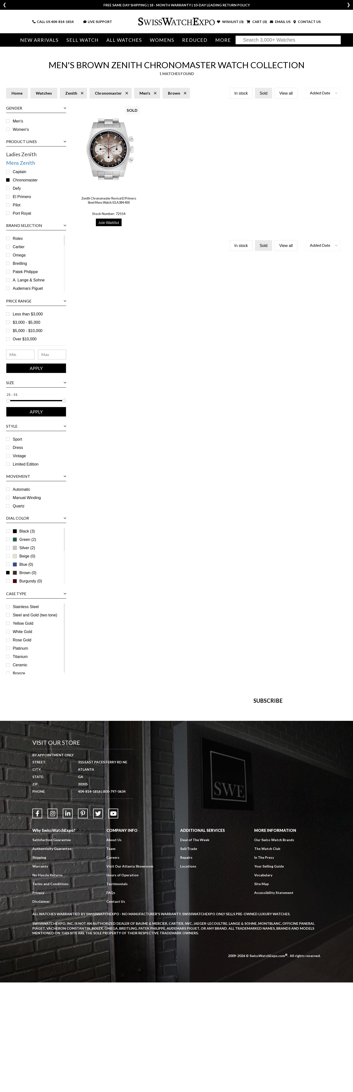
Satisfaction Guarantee (51, 949)
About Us (114, 949)
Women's (21, 129)
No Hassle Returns (47, 985)
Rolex (18, 238)
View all (286, 93)
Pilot (16, 205)
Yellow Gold (23, 623)
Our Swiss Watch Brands (274, 949)
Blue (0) (26, 564)
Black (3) (27, 531)
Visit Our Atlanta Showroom (129, 976)
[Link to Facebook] (37, 923)
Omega (19, 255)
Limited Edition (25, 464)
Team (110, 958)
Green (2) (27, 539)
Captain (19, 172)
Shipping (39, 967)
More (223, 40)
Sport (17, 439)
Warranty (40, 976)
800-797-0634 (114, 901)
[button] (323, 93)
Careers (112, 967)
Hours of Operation (122, 985)
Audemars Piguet (28, 288)
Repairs (186, 967)
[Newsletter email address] (203, 782)
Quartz (19, 506)
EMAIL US (280, 22)
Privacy (38, 1002)
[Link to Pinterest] (83, 923)
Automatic (21, 489)
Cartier (19, 247)
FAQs (110, 1002)
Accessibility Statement (273, 1002)
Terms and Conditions (50, 994)
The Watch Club (267, 958)
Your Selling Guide (269, 976)
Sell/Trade (188, 958)
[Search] (288, 40)
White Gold (22, 632)
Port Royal (22, 213)
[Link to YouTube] (113, 923)
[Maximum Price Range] (52, 354)
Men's (18, 121)
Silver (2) (27, 548)
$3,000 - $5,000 (26, 322)
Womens (162, 40)
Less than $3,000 (28, 314)
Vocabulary (263, 985)
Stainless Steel (26, 607)
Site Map (261, 994)
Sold (263, 93)
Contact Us (115, 1011)
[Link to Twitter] (98, 923)
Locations (188, 976)
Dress (18, 448)
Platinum (20, 648)
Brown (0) (27, 573)
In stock (241, 93)
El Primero (22, 197)
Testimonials (117, 994)
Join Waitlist (108, 222)
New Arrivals (39, 40)
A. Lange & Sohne (29, 280)
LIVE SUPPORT (97, 22)
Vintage (19, 456)
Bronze (19, 673)
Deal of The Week (194, 949)
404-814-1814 (62, 22)
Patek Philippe (25, 272)
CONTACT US (307, 22)
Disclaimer (41, 1011)
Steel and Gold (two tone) (35, 615)
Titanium (20, 657)
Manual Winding (27, 498)
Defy (17, 188)
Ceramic (20, 665)
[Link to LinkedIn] (68, 923)
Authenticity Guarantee (52, 958)
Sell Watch (82, 40)
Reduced (194, 40)
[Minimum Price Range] (20, 354)
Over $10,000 (25, 339)
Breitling (20, 263)
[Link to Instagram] (52, 923)
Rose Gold (22, 640)
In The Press (264, 967)
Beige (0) (24, 556)
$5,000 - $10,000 (27, 331)
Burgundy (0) (27, 581)
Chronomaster (25, 180)
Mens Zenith (20, 163)
